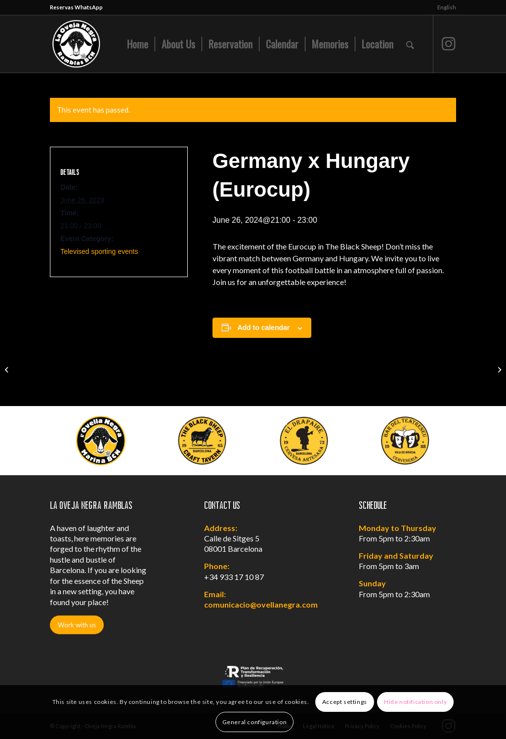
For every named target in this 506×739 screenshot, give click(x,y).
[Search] (410, 44)
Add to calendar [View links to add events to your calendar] (263, 327)
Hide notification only (415, 701)
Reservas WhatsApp (76, 7)
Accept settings (344, 701)
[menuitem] (444, 7)
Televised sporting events (99, 251)
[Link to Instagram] (448, 43)
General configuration (254, 722)
